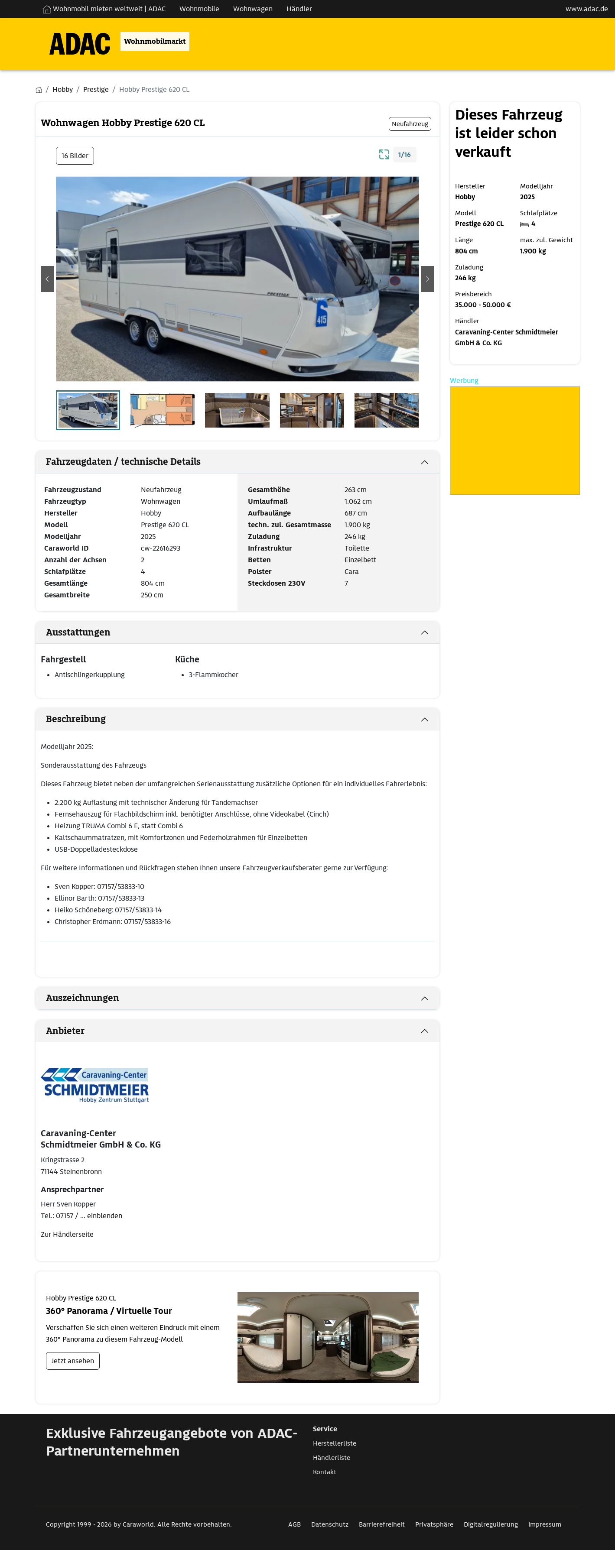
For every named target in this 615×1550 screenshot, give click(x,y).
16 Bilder (75, 155)
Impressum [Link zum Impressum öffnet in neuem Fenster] (544, 1524)
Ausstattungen (78, 632)
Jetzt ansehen (73, 1360)
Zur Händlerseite (67, 1234)
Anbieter (65, 1031)
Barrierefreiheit (382, 1524)
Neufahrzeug (161, 489)
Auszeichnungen (82, 998)
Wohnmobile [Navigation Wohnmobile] (199, 8)
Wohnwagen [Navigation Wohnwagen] (253, 8)
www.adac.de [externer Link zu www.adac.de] (587, 8)
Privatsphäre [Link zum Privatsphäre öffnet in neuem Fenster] (434, 1524)
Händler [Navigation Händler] (299, 8)
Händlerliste (331, 1457)
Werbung (464, 380)
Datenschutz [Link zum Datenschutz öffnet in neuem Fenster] (329, 1524)
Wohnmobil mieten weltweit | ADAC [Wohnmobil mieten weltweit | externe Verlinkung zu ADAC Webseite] (104, 8)
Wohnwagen (160, 501)
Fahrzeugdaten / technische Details (123, 461)
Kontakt (324, 1472)
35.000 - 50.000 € (483, 305)
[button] (47, 279)
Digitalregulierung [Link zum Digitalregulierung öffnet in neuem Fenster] (491, 1524)
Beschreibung (76, 719)
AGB (294, 1524)
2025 (148, 536)
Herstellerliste (334, 1443)
